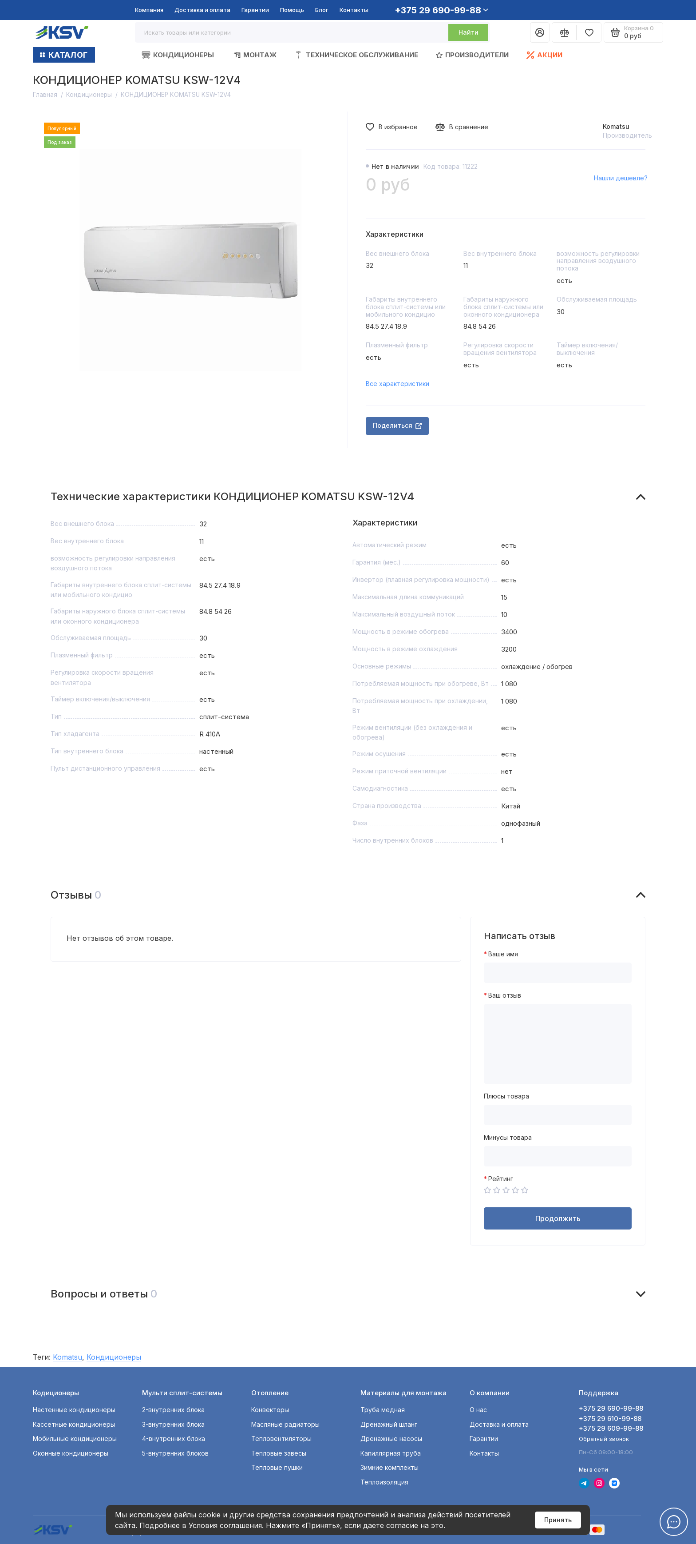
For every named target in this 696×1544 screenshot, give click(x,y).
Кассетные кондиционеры (74, 1424)
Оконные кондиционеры (70, 1453)
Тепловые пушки (277, 1467)
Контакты (354, 9)
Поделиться (397, 425)
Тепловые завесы (278, 1453)
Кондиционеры (178, 55)
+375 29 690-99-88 (441, 10)
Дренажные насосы (391, 1438)
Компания (149, 9)
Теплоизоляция (384, 1482)
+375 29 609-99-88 (611, 1428)
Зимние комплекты (389, 1467)
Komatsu (616, 126)
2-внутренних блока (173, 1409)
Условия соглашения (225, 1525)
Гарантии (255, 9)
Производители (472, 55)
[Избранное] (589, 32)
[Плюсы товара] (558, 1115)
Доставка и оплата (202, 9)
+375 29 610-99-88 (610, 1418)
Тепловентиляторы (281, 1438)
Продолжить (558, 1218)
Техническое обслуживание (356, 55)
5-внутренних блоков (175, 1453)
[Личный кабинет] (540, 32)
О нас (478, 1409)
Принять (558, 1520)
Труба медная (382, 1409)
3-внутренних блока (173, 1424)
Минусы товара (508, 1137)
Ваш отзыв (504, 995)
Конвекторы (270, 1409)
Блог (321, 9)
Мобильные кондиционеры (75, 1438)
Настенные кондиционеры (74, 1409)
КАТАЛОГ (64, 55)
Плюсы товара (506, 1096)
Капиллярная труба (390, 1453)
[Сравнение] (564, 32)
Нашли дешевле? (620, 178)
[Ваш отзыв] (558, 1044)
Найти (468, 32)
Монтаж (254, 55)
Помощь (292, 9)
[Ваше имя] (558, 973)
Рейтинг (500, 1178)
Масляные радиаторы (285, 1424)
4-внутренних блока (173, 1438)
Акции (544, 55)
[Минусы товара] (558, 1156)
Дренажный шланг (388, 1424)
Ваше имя (503, 954)
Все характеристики (397, 383)
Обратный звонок (604, 1438)
